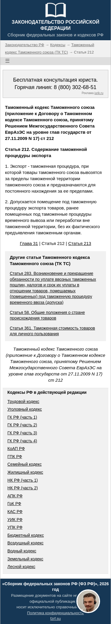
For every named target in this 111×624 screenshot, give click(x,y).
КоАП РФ (16, 448)
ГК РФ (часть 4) (22, 440)
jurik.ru (98, 93)
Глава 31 (29, 243)
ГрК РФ (14, 503)
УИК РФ (14, 519)
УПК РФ (14, 527)
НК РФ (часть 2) (22, 488)
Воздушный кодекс (25, 543)
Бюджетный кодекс (25, 535)
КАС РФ (14, 511)
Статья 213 (79, 243)
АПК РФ (14, 496)
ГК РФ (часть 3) (22, 432)
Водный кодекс (21, 551)
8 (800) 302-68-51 (75, 87)
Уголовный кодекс (24, 409)
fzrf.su (55, 618)
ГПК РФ (14, 456)
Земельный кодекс (25, 559)
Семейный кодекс (24, 464)
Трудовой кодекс (23, 401)
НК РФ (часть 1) (22, 480)
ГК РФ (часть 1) (22, 417)
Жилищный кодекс (25, 472)
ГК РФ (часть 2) (22, 425)
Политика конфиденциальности (55, 613)
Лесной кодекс (21, 566)
